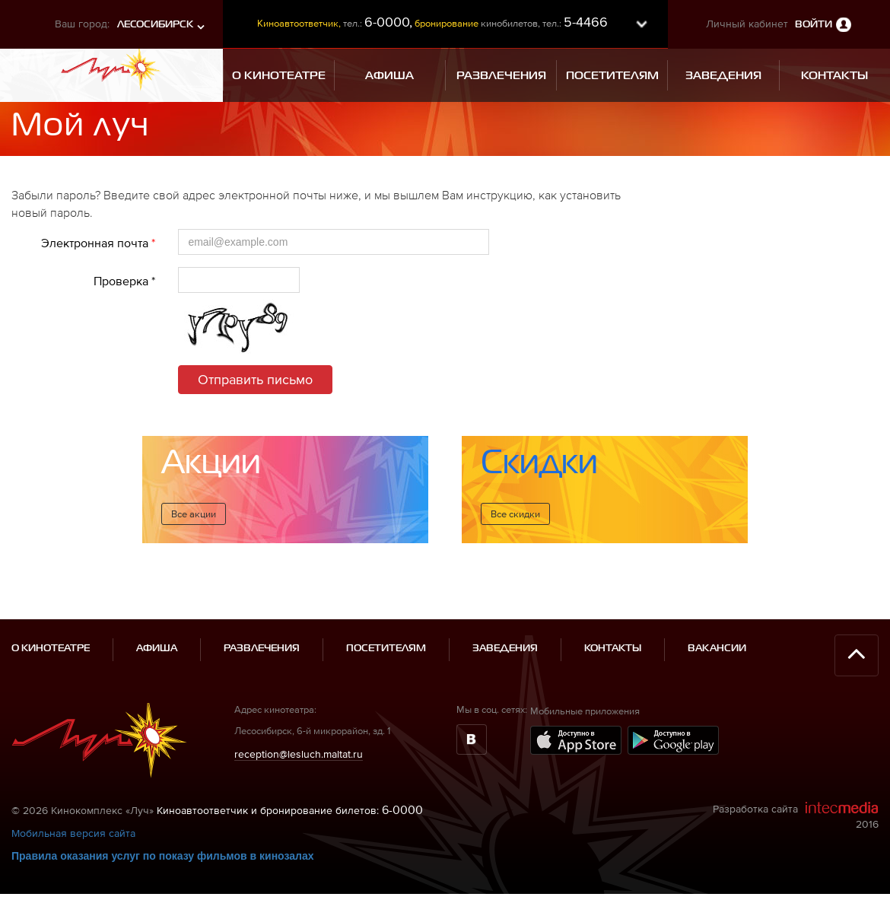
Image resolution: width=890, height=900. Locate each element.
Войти (813, 25)
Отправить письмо (255, 379)
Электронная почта (98, 243)
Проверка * (124, 281)
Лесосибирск (155, 25)
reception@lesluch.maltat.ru (298, 733)
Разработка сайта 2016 (796, 794)
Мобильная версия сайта (73, 812)
